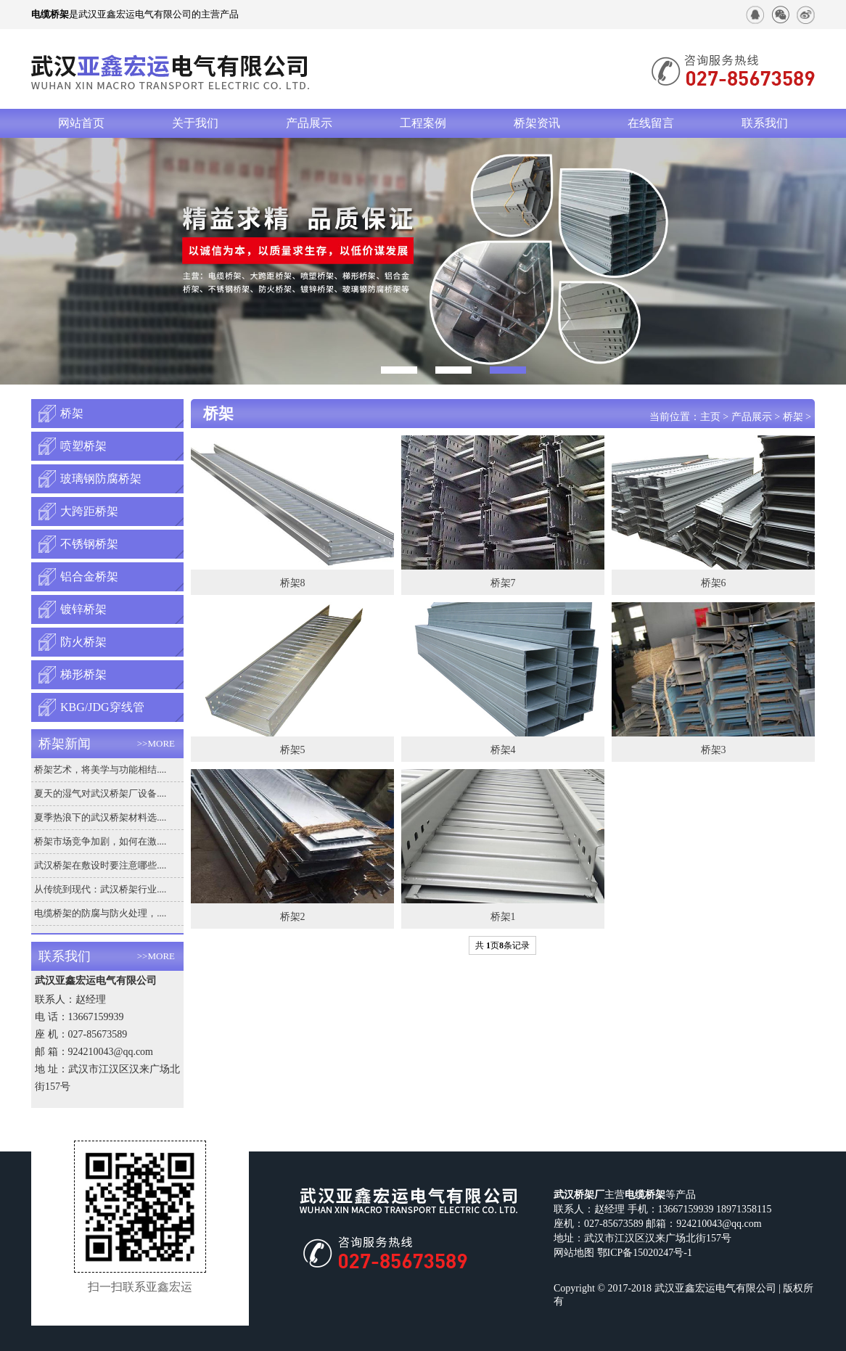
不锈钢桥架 (89, 544)
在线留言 (651, 123)
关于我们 (195, 123)
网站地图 (574, 1252)
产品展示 (309, 123)
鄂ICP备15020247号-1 (644, 1252)
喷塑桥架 (83, 446)
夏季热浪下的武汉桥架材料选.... (100, 817)
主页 (710, 416)
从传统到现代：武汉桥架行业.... (100, 889)
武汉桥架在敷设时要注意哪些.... (100, 865)
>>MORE (156, 743)
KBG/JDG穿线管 (102, 707)
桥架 (71, 413)
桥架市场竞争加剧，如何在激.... (100, 841)
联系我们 (765, 123)
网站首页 (81, 123)
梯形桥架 (83, 674)
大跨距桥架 (89, 511)
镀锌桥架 (83, 609)
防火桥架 (83, 642)
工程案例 (423, 123)
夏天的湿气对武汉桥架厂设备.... (100, 793)
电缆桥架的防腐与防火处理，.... (100, 913)
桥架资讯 (537, 123)
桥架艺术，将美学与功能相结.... (100, 769)
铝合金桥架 (89, 576)
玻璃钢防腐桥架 (100, 478)
